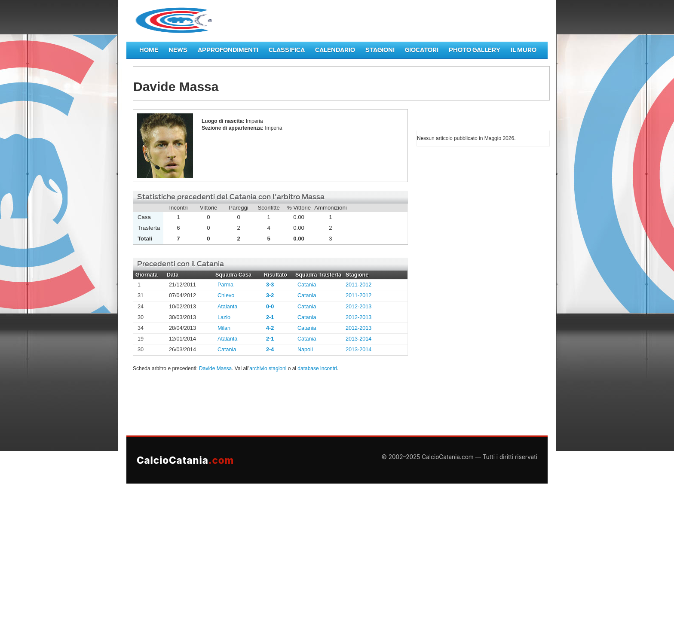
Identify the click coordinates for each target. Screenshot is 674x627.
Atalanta (227, 307)
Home (148, 50)
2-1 (270, 317)
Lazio (224, 317)
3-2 (270, 295)
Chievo (226, 295)
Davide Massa (215, 368)
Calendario (335, 50)
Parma (225, 285)
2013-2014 (358, 339)
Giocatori (421, 50)
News (177, 50)
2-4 (270, 350)
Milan (224, 328)
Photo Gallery (474, 50)
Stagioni (380, 50)
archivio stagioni (267, 368)
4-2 (270, 328)
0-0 (270, 307)
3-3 (270, 285)
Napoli (305, 350)
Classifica (287, 50)
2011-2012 (358, 285)
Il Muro (523, 50)
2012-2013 (358, 307)
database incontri (317, 368)
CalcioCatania (185, 460)
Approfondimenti (228, 50)
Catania (306, 285)
